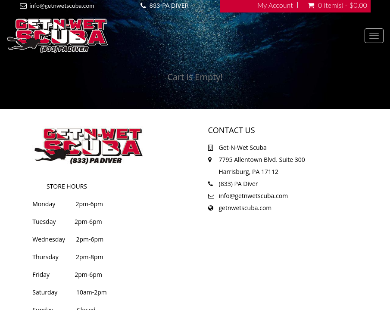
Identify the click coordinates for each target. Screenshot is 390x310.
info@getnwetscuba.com (61, 5)
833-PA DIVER (169, 5)
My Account (275, 5)
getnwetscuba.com (245, 208)
